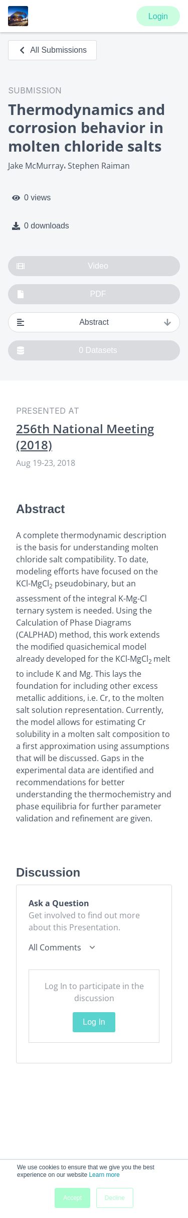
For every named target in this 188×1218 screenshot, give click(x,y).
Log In (94, 1022)
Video (62, 266)
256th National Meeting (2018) (85, 437)
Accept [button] (72, 1197)
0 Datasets (67, 350)
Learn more (104, 1174)
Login (158, 16)
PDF (61, 294)
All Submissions (52, 50)
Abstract (94, 322)
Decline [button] (115, 1197)
